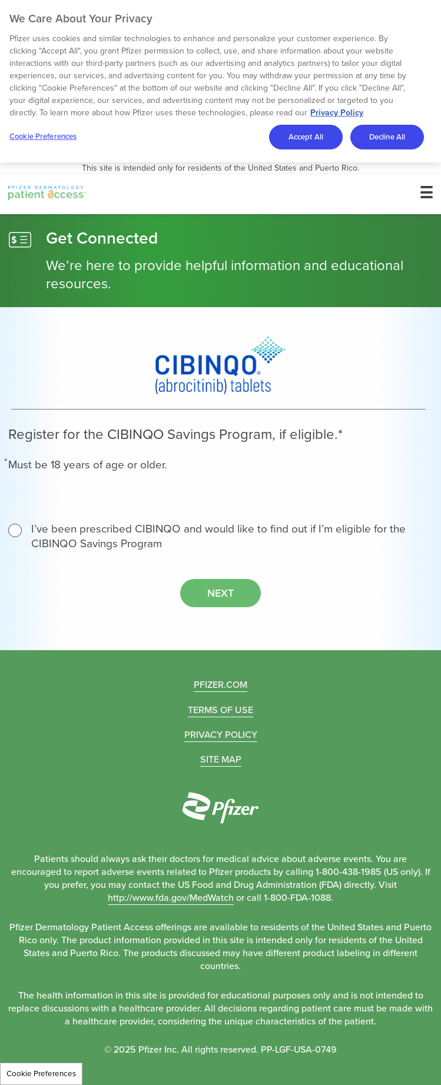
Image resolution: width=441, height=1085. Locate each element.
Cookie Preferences (41, 1073)
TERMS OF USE (220, 710)
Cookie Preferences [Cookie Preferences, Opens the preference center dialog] (43, 136)
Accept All (306, 136)
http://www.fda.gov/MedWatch (171, 897)
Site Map (220, 759)
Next (220, 593)
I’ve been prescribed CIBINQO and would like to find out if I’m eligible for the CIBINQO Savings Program (207, 536)
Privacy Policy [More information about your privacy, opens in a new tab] (336, 112)
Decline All (387, 136)
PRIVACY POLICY (220, 734)
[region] (220, 81)
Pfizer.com (220, 684)
